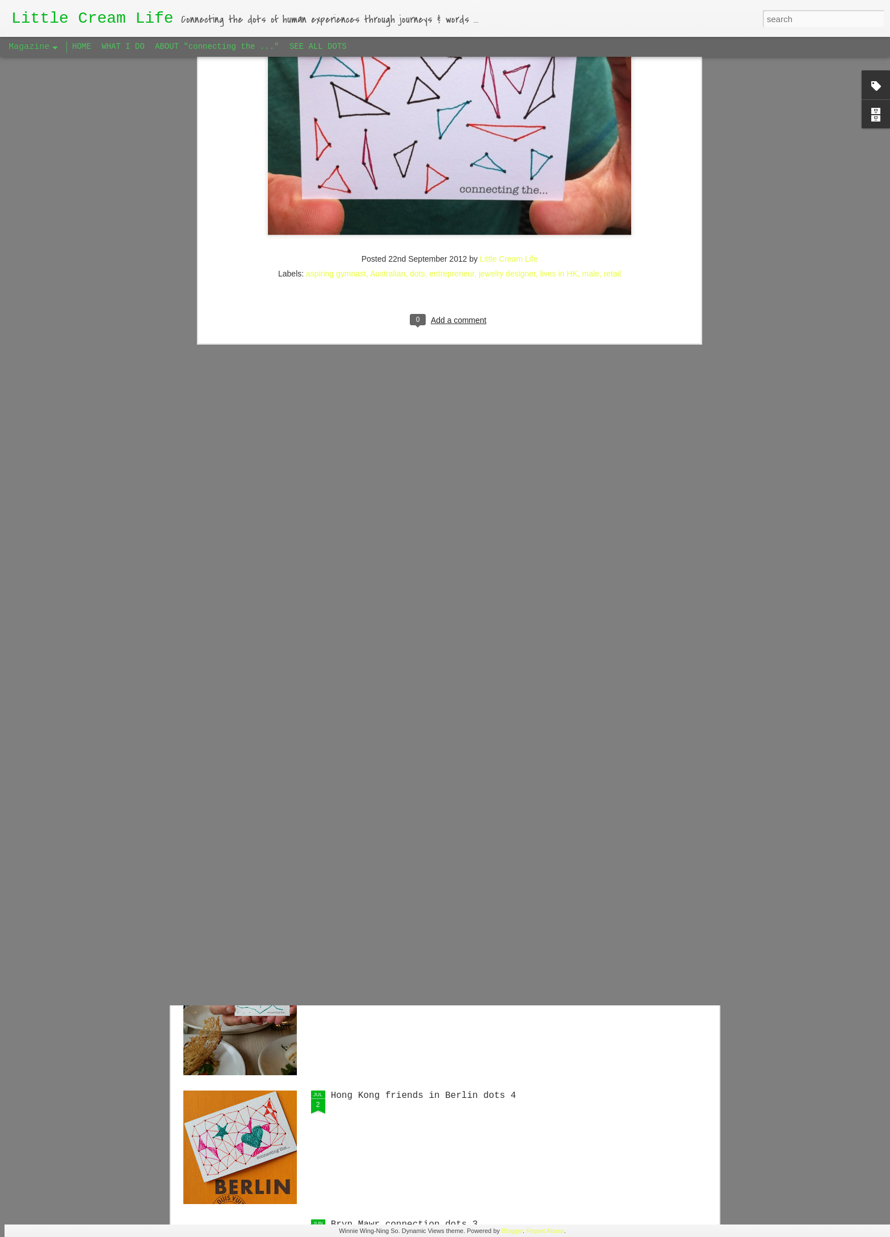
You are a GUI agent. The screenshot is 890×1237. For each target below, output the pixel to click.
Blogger (512, 1230)
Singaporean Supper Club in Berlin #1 (429, 709)
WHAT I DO (123, 46)
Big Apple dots (369, 967)
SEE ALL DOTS (318, 46)
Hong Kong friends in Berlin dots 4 (423, 1096)
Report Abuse (545, 1230)
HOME (81, 46)
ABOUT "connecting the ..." (217, 46)
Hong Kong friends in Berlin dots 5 (423, 838)
